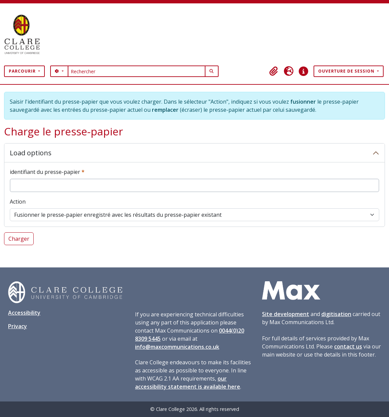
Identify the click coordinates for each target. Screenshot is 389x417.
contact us (348, 346)
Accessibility (24, 312)
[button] (273, 71)
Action (18, 201)
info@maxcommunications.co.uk (177, 346)
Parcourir (23, 71)
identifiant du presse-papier (47, 172)
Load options (31, 152)
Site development (285, 314)
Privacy (17, 326)
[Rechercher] (136, 71)
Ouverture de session (347, 71)
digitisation (336, 314)
